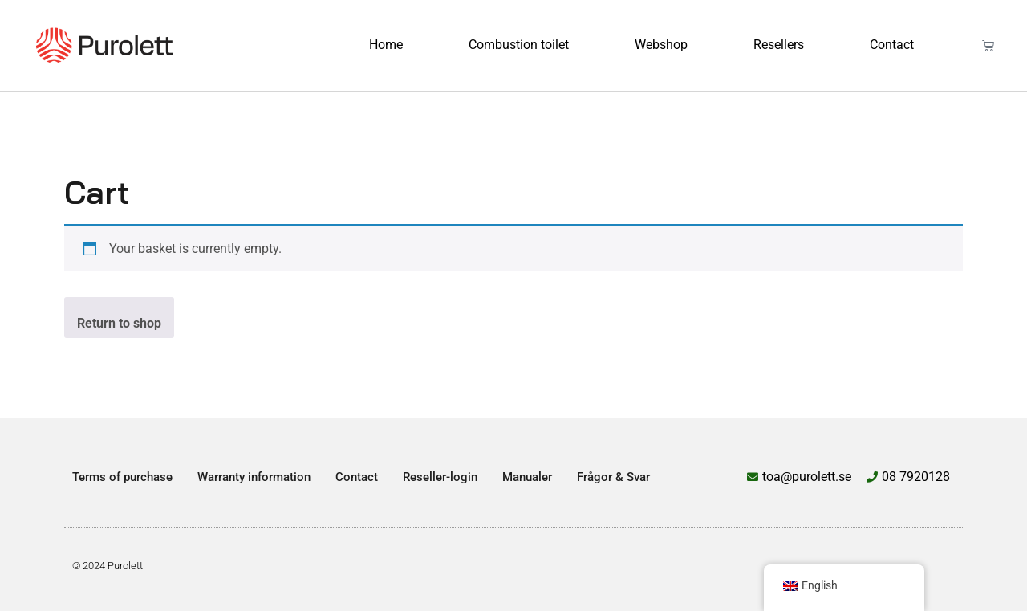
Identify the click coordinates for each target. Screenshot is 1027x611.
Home (386, 44)
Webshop (661, 44)
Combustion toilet (519, 44)
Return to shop (119, 323)
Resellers (778, 44)
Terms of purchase (122, 477)
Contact (892, 44)
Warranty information (254, 477)
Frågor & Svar (613, 477)
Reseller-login (440, 477)
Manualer (527, 477)
